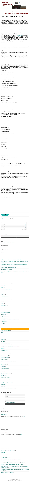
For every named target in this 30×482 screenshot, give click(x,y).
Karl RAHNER (3, 339)
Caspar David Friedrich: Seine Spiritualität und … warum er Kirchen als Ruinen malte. (12, 462)
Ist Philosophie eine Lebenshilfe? (5, 330)
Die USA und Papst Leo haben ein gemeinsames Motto (8, 267)
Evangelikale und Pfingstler (4, 316)
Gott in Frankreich (3, 321)
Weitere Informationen (4, 414)
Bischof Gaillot (3, 292)
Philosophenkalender (4, 359)
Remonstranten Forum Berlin (5, 368)
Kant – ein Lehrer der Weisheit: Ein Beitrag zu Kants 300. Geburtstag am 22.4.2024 (12, 474)
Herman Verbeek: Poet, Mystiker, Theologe (12, 16)
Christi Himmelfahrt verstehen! (5, 410)
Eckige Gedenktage (3, 314)
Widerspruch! (3, 386)
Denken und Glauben (4, 305)
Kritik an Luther (3, 341)
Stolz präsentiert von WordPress (15, 479)
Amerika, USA (3, 285)
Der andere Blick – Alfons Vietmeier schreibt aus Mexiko (8, 307)
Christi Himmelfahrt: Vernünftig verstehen (6, 269)
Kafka (2, 332)
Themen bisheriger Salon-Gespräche (6, 373)
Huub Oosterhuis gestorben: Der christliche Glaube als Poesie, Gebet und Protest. (12, 464)
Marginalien (2, 348)
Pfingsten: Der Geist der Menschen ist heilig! (7, 242)
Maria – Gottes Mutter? (4, 350)
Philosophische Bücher (4, 296)
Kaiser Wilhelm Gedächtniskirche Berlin (6, 334)
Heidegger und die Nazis (4, 325)
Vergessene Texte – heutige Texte (5, 377)
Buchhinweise (3, 294)
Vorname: (6, 393)
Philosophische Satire (4, 364)
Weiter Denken (3, 384)
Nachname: (6, 396)
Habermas (2, 323)
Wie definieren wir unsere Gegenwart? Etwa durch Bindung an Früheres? (11, 259)
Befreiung (2, 287)
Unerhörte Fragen (5, 214)
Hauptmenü (15, 11)
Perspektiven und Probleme (5, 357)
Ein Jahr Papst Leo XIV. (4, 428)
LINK (16, 195)
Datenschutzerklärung (4, 454)
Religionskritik (3, 366)
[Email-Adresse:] (15, 236)
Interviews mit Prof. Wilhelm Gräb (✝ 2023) (7, 328)
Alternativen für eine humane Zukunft (6, 283)
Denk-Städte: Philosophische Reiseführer (6, 301)
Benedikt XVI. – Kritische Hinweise (5, 289)
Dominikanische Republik (4, 310)
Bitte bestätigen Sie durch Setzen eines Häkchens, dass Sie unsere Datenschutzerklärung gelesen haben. (14, 402)
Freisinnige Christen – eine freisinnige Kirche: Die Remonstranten (9, 319)
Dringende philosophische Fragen (5, 312)
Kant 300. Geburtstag (4, 337)
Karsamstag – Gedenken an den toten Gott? (7, 472)
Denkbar (2, 303)
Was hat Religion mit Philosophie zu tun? (6, 382)
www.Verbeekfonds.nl (19, 35)
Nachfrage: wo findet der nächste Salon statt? (7, 450)
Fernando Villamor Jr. (18, 480)
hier (16, 27)
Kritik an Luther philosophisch (5, 343)
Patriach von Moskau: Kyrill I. (5, 355)
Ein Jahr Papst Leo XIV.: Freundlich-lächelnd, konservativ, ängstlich (10, 274)
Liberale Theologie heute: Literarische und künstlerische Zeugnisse (10, 346)
